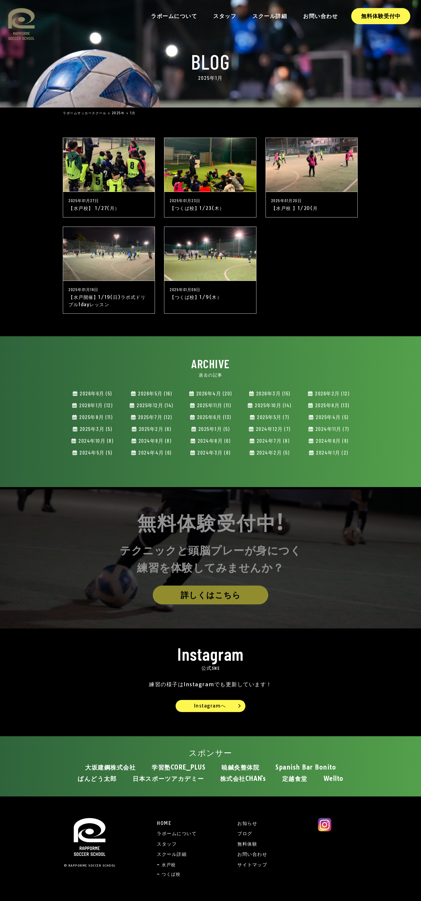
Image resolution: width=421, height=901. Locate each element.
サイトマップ (252, 864)
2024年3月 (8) (213, 452)
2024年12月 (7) (272, 429)
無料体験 (247, 844)
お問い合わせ (320, 16)
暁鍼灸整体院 (240, 767)
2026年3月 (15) (272, 393)
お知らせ (247, 823)
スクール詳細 (269, 16)
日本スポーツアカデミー (168, 778)
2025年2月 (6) (154, 429)
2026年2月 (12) (332, 393)
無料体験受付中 (381, 16)
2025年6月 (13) (213, 417)
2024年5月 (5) (95, 452)
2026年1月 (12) (95, 405)
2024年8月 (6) (213, 441)
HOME (164, 823)
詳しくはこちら (211, 597)
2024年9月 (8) (154, 441)
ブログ (244, 833)
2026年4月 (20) (213, 393)
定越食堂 (294, 778)
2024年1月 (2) (331, 452)
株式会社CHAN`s (243, 778)
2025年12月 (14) (154, 405)
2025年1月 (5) (213, 429)
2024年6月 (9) (331, 441)
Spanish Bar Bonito (305, 767)
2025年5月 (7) (272, 417)
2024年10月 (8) (95, 441)
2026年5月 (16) (154, 393)
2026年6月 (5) (95, 393)
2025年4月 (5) (331, 417)
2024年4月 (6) (154, 452)
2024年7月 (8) (272, 441)
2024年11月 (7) (331, 429)
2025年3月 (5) (95, 429)
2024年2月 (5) (272, 452)
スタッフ (224, 16)
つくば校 (171, 874)
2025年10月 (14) (272, 405)
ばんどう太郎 (97, 778)
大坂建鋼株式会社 (110, 767)
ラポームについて (174, 16)
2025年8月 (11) (95, 417)
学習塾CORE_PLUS (178, 767)
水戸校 (169, 864)
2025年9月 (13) (331, 405)
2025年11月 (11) (213, 405)
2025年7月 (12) (154, 417)
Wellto (333, 778)
